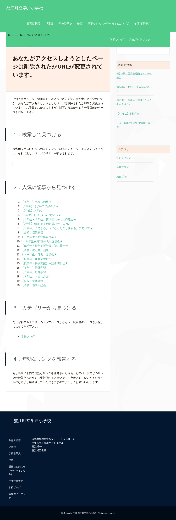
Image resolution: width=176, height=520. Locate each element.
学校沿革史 (65, 23)
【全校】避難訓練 (32, 280)
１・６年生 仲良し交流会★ (39, 254)
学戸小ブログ (124, 157)
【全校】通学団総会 (33, 285)
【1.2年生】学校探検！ (129, 113)
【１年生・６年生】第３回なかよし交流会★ (48, 219)
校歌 (79, 23)
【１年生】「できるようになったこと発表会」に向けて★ (57, 228)
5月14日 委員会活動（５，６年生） (134, 75)
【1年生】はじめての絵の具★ (39, 206)
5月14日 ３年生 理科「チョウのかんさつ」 (134, 102)
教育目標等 (33, 23)
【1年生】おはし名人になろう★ (41, 215)
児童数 (49, 23)
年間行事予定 (142, 23)
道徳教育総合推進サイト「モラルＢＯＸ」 (55, 439)
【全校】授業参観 (32, 232)
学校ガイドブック (140, 39)
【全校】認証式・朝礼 (35, 250)
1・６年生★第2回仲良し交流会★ (42, 241)
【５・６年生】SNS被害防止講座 (133, 125)
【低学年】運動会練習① (36, 259)
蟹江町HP (37, 446)
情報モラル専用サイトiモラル (48, 442)
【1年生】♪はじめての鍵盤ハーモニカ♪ (45, 223)
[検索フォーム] (55, 164)
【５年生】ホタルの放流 (36, 201)
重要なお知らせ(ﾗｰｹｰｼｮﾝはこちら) (108, 23)
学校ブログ (117, 39)
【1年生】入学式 (31, 210)
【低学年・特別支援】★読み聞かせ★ (44, 263)
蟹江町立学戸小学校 (24, 7)
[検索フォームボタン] (99, 165)
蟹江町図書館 (39, 450)
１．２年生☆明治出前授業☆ (39, 237)
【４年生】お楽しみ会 (35, 276)
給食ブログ (123, 176)
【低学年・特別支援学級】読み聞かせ (44, 245)
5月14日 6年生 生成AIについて (134, 88)
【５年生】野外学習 (33, 267)
